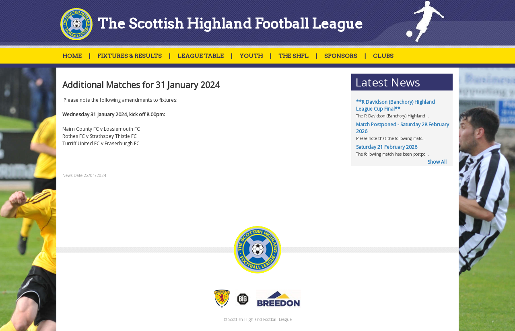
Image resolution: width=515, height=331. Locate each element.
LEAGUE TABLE (200, 56)
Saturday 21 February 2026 (386, 147)
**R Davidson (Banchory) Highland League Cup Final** (395, 105)
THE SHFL (293, 56)
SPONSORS (340, 56)
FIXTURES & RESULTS (129, 56)
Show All (437, 161)
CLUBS (383, 56)
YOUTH (251, 56)
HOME (72, 56)
